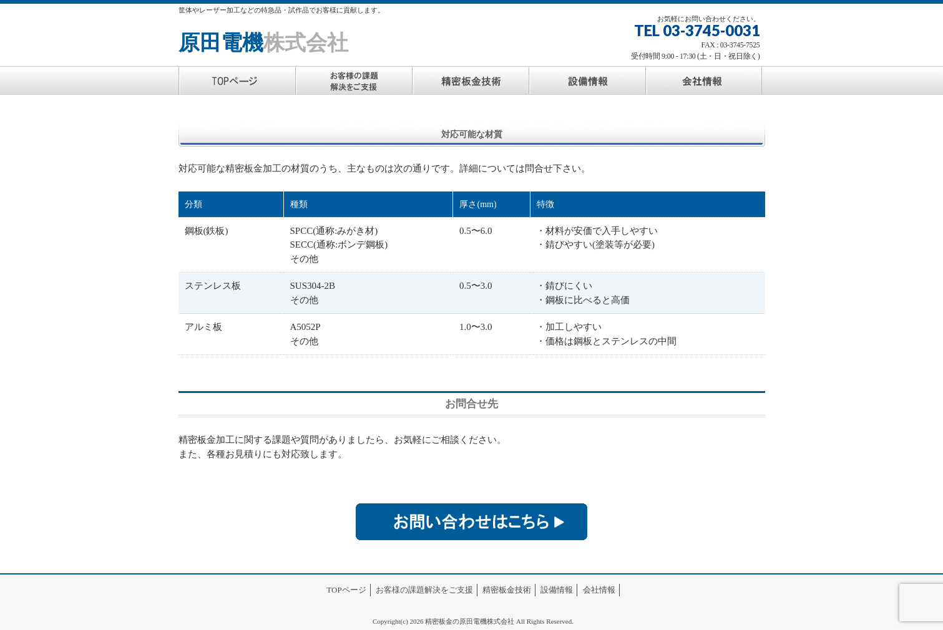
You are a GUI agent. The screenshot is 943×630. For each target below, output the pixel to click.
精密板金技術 (506, 589)
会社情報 (599, 589)
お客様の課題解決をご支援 (424, 589)
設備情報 (556, 589)
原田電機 (263, 42)
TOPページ (346, 589)
